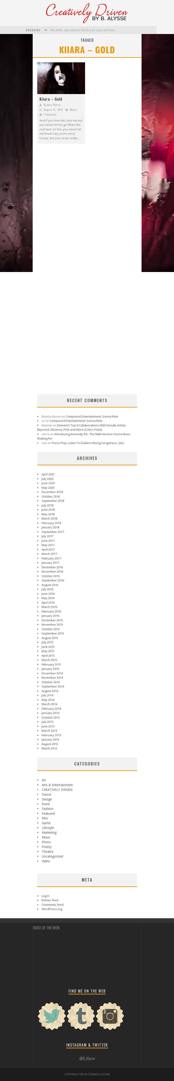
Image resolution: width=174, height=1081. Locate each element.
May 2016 (48, 598)
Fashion (47, 808)
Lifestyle (48, 828)
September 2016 (53, 580)
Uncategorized (52, 856)
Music (73, 110)
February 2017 (51, 558)
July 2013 (47, 722)
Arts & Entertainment (57, 785)
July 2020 (47, 479)
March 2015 (49, 660)
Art (44, 780)
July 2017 (47, 536)
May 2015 (48, 651)
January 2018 (50, 527)
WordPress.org (52, 909)
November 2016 (52, 571)
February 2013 (51, 735)
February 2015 (51, 664)
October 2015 (51, 629)
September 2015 (53, 633)
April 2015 (48, 655)
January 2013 (50, 739)
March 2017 (49, 554)
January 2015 (50, 669)
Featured (48, 813)
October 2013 (51, 717)
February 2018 (51, 523)
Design (47, 799)
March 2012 (49, 748)
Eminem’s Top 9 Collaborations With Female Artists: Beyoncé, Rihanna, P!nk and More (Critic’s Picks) (81, 427)
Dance (46, 794)
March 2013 (49, 731)
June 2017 (48, 541)
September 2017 (53, 532)
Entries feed (50, 900)
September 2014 (53, 686)
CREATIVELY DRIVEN (57, 789)
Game (46, 823)
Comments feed (53, 905)
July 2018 (47, 505)
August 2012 (50, 744)
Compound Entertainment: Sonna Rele (92, 416)
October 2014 (51, 682)
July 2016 (47, 589)
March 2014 (49, 704)
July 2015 (47, 642)
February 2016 (51, 611)
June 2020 (48, 483)
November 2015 (52, 624)
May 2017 (48, 545)
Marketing (49, 832)
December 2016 (52, 567)
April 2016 (48, 602)
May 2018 (48, 514)
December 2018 (52, 492)
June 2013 (48, 726)
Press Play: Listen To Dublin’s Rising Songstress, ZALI (88, 443)
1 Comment (49, 114)
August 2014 (50, 691)
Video (46, 861)
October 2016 (51, 576)
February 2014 (51, 709)
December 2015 (52, 620)
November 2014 (52, 677)
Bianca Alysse (52, 105)
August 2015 (50, 638)
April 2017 (48, 549)
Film (45, 818)
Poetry (46, 847)
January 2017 (50, 563)
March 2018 (49, 518)
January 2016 (50, 616)
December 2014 (52, 673)
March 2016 (49, 607)
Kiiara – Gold (50, 99)
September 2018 (53, 501)
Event (46, 804)
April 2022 (48, 474)
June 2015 (48, 647)
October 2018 (51, 496)
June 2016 (48, 594)
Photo (46, 842)
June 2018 (48, 510)
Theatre (47, 851)
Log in (45, 896)
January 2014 (50, 713)
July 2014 (47, 695)
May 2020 (48, 488)
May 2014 (48, 700)
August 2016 (50, 585)
